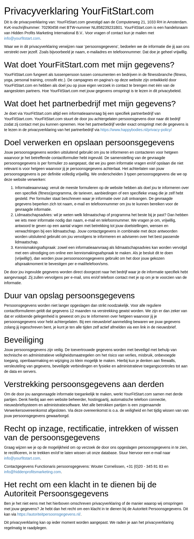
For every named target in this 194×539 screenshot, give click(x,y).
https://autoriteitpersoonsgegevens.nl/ (49, 514)
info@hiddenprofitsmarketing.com (32, 472)
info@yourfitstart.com (22, 38)
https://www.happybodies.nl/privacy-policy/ (136, 130)
